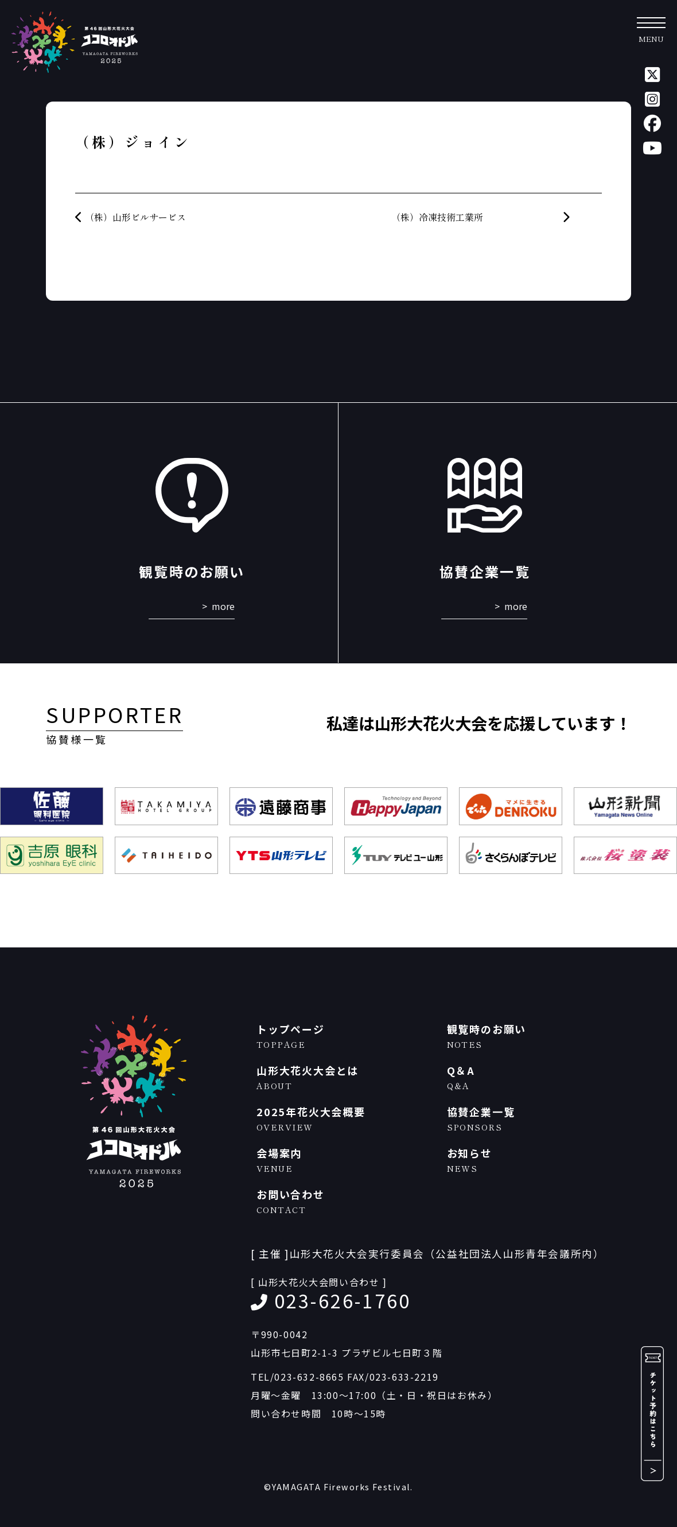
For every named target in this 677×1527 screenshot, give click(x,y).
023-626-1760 (342, 1300)
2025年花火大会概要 (345, 1118)
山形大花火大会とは (345, 1077)
